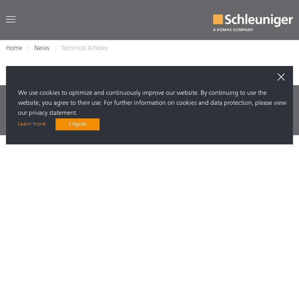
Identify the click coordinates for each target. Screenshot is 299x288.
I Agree (77, 124)
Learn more (32, 124)
